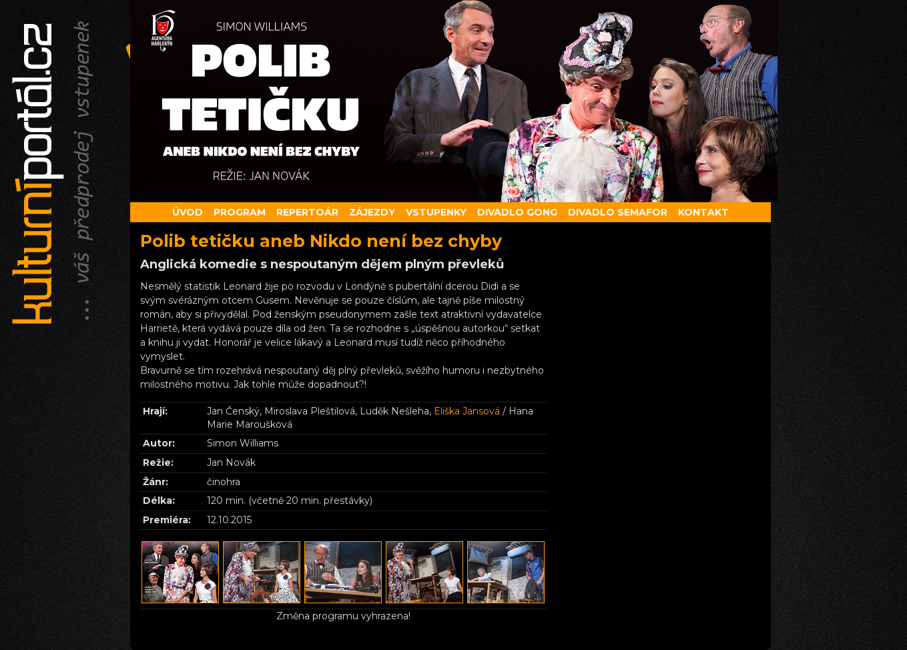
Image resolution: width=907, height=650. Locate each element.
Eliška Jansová (467, 411)
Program (240, 212)
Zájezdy (372, 212)
